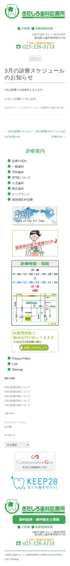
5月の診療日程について (17, 387)
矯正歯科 (18, 188)
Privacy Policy (21, 358)
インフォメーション (29, 107)
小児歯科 (18, 183)
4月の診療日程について (17, 391)
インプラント (21, 194)
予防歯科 (18, 172)
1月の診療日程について (17, 405)
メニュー (35, 58)
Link (14, 364)
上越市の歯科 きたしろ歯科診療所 (21, 554)
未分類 (8, 426)
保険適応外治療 (22, 199)
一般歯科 (18, 166)
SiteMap (14, 559)
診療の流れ (19, 160)
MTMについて (21, 177)
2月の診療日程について (17, 400)
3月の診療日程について (17, 396)
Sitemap (17, 369)
